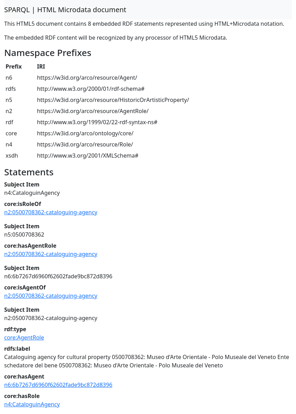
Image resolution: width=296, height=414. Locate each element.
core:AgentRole (24, 337)
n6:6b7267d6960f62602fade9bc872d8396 (58, 385)
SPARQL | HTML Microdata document (65, 9)
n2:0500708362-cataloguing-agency (51, 212)
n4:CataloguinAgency (32, 404)
